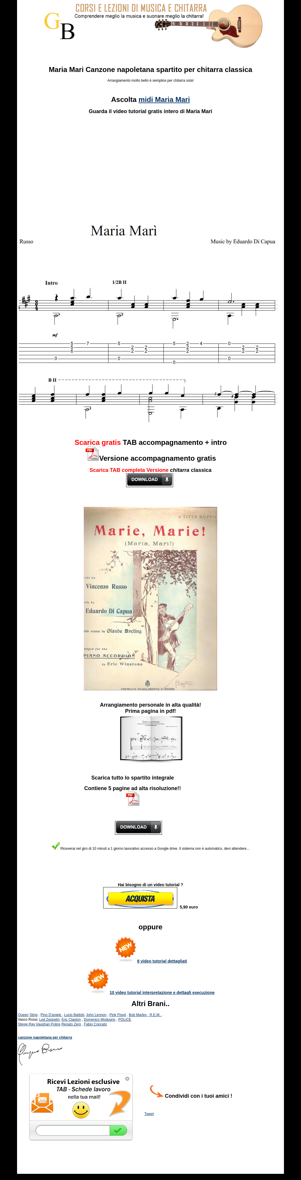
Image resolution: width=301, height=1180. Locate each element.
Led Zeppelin (49, 1020)
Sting (33, 1015)
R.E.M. (155, 1015)
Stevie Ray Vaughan (34, 1024)
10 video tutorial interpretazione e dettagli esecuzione (162, 992)
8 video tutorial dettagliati (162, 961)
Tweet (149, 1114)
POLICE (124, 1020)
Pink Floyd (117, 1015)
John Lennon (96, 1015)
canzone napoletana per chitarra (45, 1037)
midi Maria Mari (164, 99)
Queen (23, 1015)
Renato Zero (71, 1024)
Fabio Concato (95, 1024)
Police (56, 1024)
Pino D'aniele (51, 1015)
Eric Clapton (71, 1020)
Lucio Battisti (74, 1015)
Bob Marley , (139, 1015)
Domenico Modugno (99, 1020)
